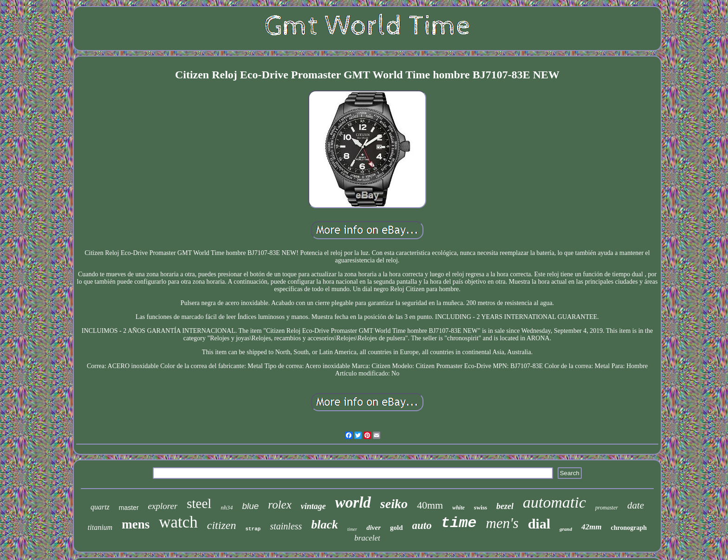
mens (136, 524)
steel (199, 503)
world (353, 502)
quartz (100, 507)
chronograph (629, 527)
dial (539, 523)
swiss (480, 507)
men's (502, 523)
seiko (394, 503)
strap (252, 529)
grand (565, 529)
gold (396, 527)
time (459, 523)
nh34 (227, 507)
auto (422, 525)
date (635, 505)
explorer (163, 506)
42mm (591, 526)
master (129, 507)
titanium (100, 527)
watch (178, 522)
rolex (279, 504)
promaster (606, 507)
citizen (221, 525)
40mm (430, 505)
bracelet (367, 538)
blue (250, 506)
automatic (554, 502)
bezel (505, 506)
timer (352, 529)
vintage (313, 506)
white (458, 507)
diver (373, 527)
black (324, 524)
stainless (286, 526)
